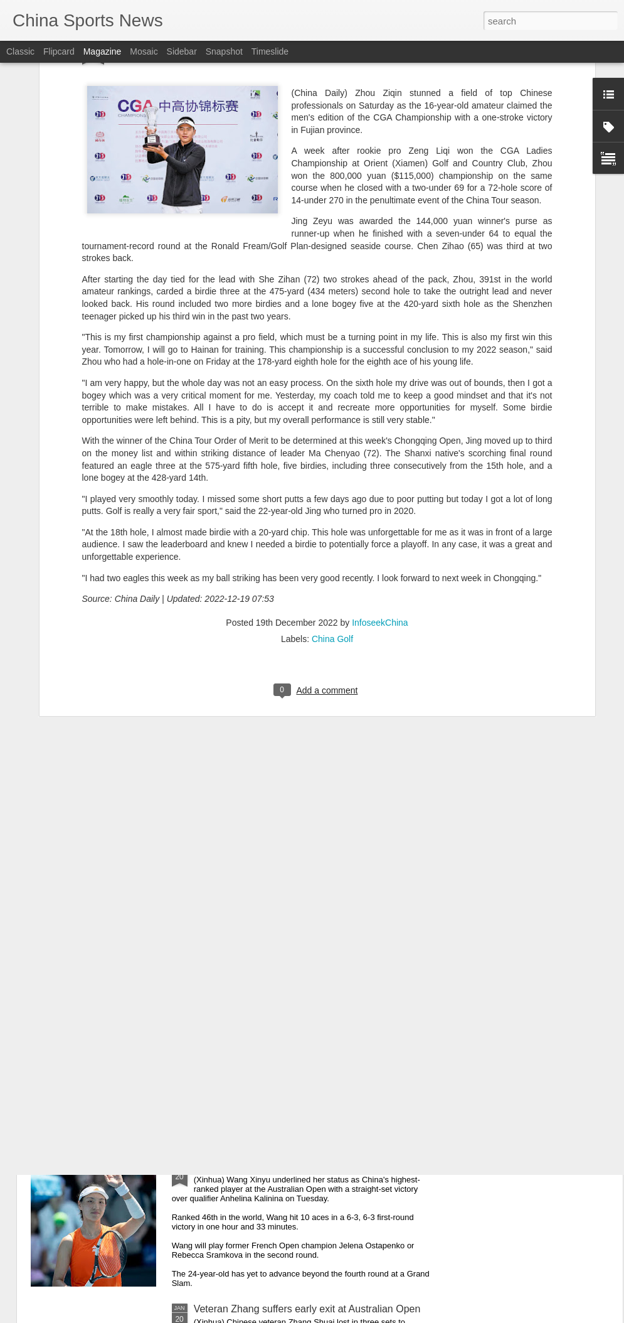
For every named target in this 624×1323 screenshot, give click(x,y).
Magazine (102, 51)
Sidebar (182, 51)
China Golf (332, 484)
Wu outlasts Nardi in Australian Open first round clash (312, 1024)
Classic (20, 51)
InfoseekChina (380, 468)
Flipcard (59, 51)
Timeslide (269, 51)
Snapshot (224, 51)
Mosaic (143, 51)
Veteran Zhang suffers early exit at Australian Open (307, 1309)
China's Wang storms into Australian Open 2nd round (312, 1166)
